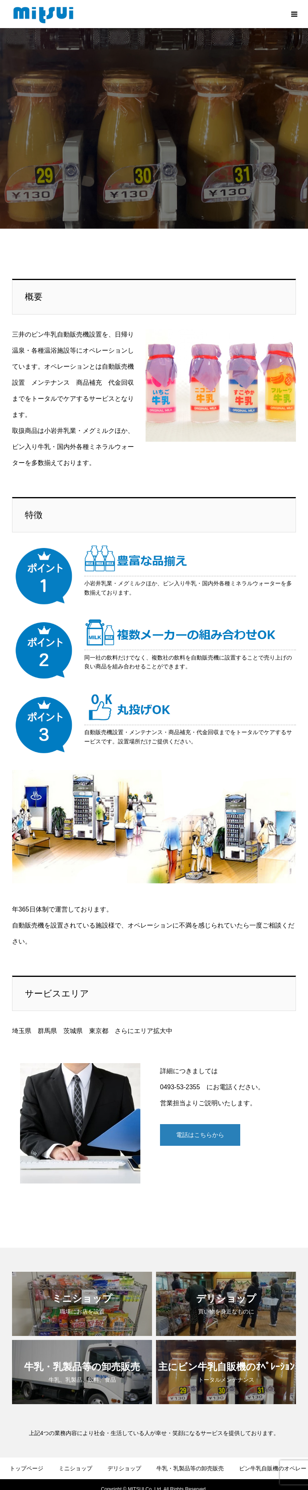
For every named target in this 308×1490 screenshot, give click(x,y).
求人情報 (245, 1477)
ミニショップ (75, 1453)
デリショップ (124, 1453)
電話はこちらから (200, 1121)
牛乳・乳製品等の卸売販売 (190, 1453)
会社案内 (87, 1477)
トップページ (26, 1453)
